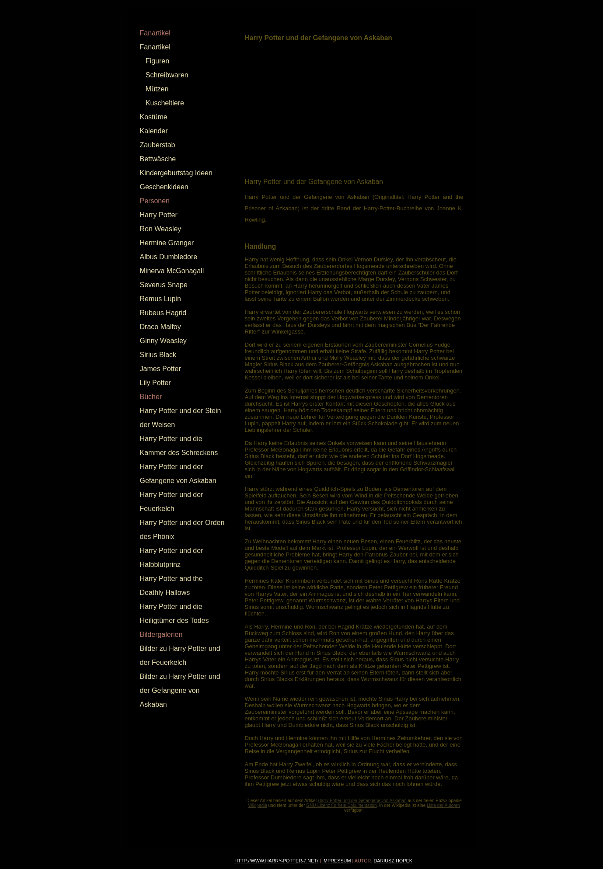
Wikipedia (257, 805)
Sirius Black (158, 354)
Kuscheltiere (165, 103)
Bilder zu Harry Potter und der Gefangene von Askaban (180, 690)
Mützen (157, 89)
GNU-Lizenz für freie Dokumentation (341, 805)
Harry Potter (159, 215)
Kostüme (153, 117)
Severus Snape (164, 285)
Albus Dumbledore (169, 257)
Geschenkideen (164, 187)
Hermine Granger (167, 243)
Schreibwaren (167, 75)
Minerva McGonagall (172, 271)
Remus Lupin (160, 298)
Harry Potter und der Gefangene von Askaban (362, 800)
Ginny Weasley (163, 340)
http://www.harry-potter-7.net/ (276, 860)
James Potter (160, 368)
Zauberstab (157, 145)
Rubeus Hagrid (163, 312)
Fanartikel (155, 47)
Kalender (154, 131)
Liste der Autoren (443, 805)
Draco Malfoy (160, 326)
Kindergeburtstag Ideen (176, 173)
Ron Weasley (160, 229)
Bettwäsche (158, 159)
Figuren (157, 61)
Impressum (336, 860)
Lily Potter (155, 382)
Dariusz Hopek (392, 860)
